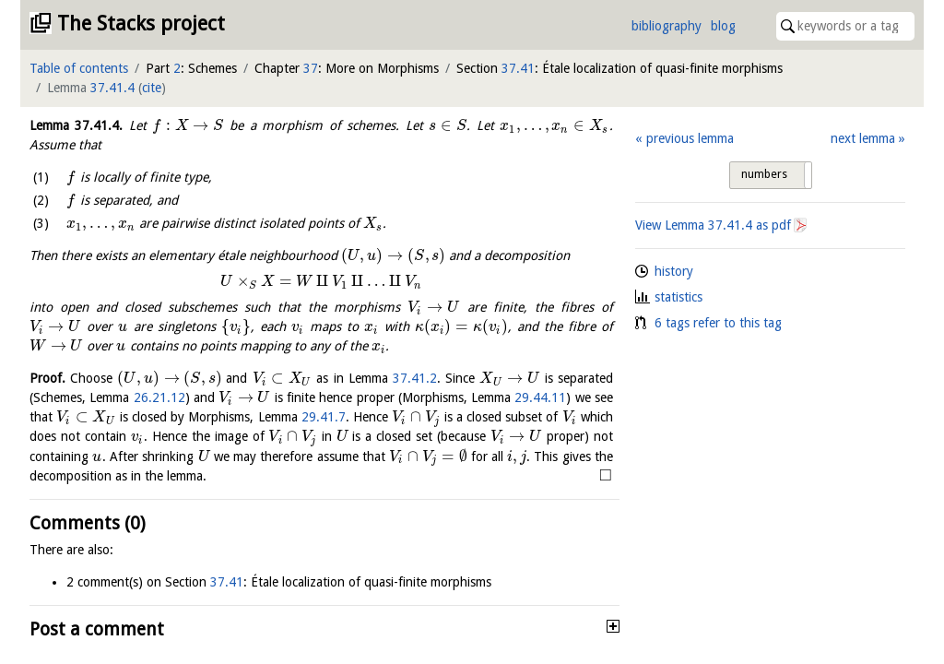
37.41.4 (112, 87)
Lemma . (76, 125)
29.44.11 (540, 397)
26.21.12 (159, 397)
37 (310, 68)
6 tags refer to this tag (718, 322)
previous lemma (690, 138)
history (674, 271)
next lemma (863, 138)
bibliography (666, 25)
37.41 (518, 68)
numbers (764, 174)
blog (723, 25)
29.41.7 (323, 416)
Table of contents (79, 68)
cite (151, 87)
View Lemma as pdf (713, 225)
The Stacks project (141, 23)
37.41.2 (415, 378)
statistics (678, 297)
